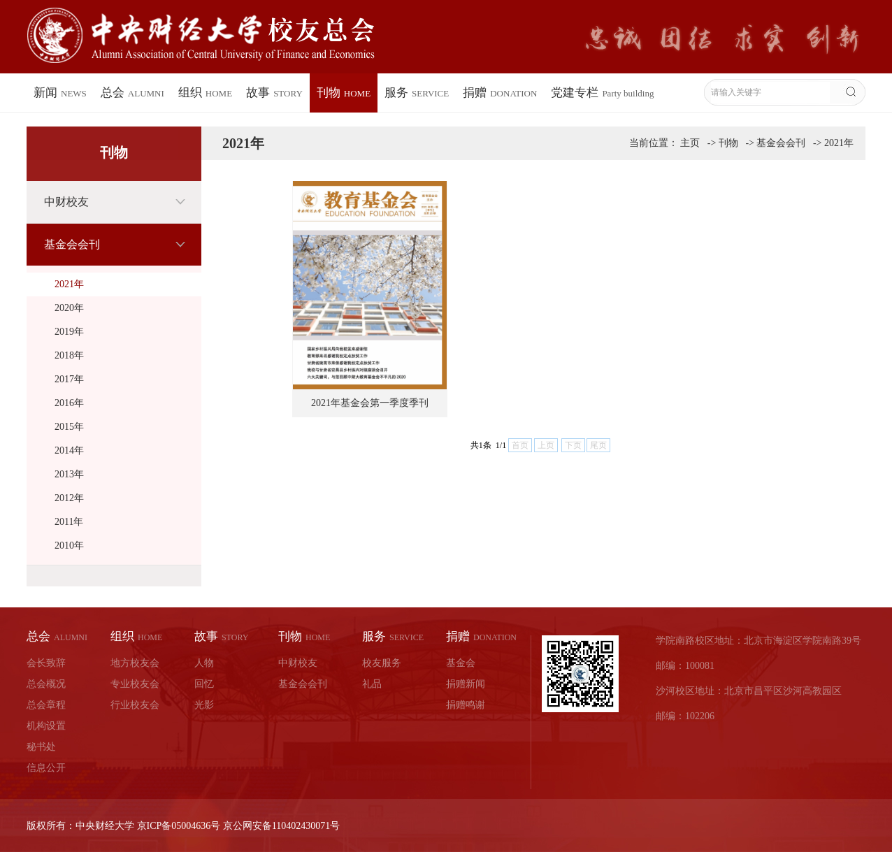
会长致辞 (46, 663)
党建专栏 (602, 92)
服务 (416, 92)
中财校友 (66, 202)
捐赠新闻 (465, 684)
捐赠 (500, 92)
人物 (204, 663)
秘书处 (41, 747)
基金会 (460, 663)
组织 (205, 92)
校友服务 (381, 663)
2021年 (69, 284)
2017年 (69, 379)
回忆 (204, 684)
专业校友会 (134, 684)
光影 (204, 705)
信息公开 (46, 768)
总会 (132, 92)
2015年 (69, 426)
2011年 (69, 522)
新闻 (60, 92)
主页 (690, 143)
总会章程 (46, 705)
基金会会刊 (72, 244)
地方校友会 (134, 663)
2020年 (69, 308)
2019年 (69, 331)
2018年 (69, 355)
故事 (274, 92)
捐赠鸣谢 (465, 705)
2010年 (69, 545)
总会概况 (46, 684)
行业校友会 (134, 705)
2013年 (69, 474)
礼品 (372, 684)
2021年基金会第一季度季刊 (370, 403)
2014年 (69, 450)
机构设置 (46, 726)
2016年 (69, 403)
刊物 (344, 92)
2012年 (69, 498)
